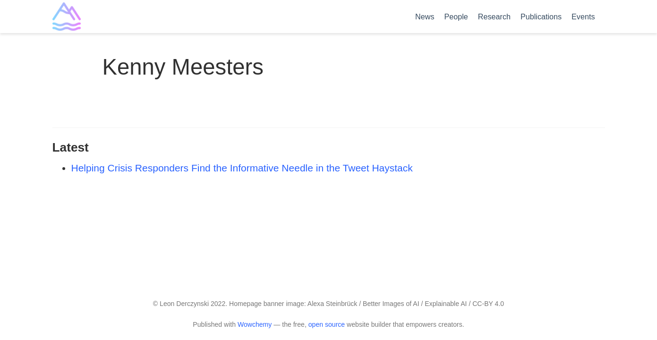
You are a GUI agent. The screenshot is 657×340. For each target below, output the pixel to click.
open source (326, 324)
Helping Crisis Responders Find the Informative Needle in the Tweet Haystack (242, 167)
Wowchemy (255, 324)
